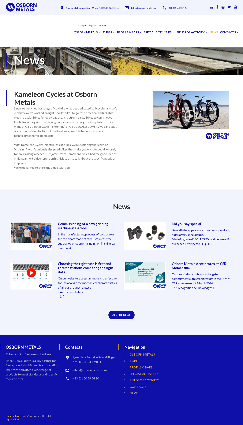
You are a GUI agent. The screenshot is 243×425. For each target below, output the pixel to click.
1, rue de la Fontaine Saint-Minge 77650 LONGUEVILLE (92, 8)
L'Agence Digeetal (42, 416)
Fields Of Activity (191, 32)
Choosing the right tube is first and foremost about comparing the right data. (86, 268)
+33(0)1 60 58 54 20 (178, 8)
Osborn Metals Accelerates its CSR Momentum (199, 266)
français (82, 25)
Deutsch (102, 25)
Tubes (107, 32)
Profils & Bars (128, 32)
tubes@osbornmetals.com (143, 8)
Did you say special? (187, 224)
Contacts (228, 32)
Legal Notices (12, 419)
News (214, 32)
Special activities (157, 32)
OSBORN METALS (86, 32)
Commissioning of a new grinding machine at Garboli (83, 226)
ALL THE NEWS (121, 314)
